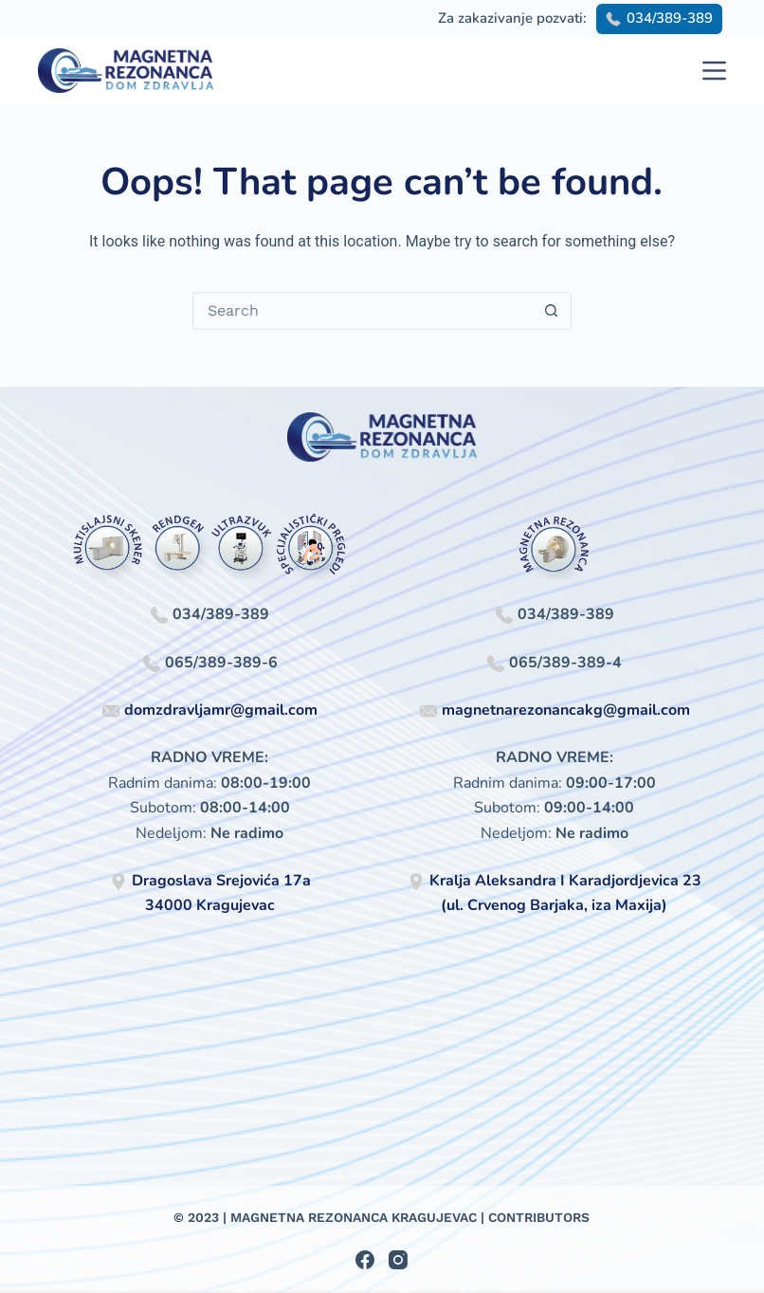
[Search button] (552, 311)
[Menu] (714, 70)
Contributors (539, 1217)
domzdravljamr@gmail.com (221, 710)
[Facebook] (364, 1259)
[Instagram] (398, 1259)
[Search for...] (363, 311)
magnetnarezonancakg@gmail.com (566, 710)
